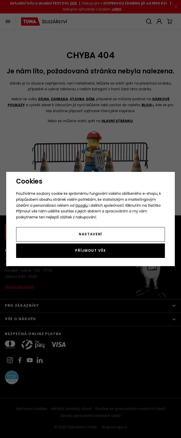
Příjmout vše (90, 251)
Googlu (81, 206)
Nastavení (90, 234)
